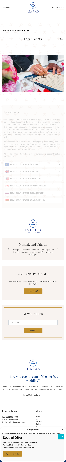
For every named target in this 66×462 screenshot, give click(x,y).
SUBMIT (33, 331)
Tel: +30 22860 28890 (10, 417)
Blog (37, 427)
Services (39, 422)
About (38, 419)
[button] (63, 430)
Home (38, 416)
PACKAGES (60, 7)
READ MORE (33, 291)
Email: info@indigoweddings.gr (13, 422)
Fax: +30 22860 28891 (10, 420)
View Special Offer (12, 454)
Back (62, 39)
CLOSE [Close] (61, 436)
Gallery (38, 424)
